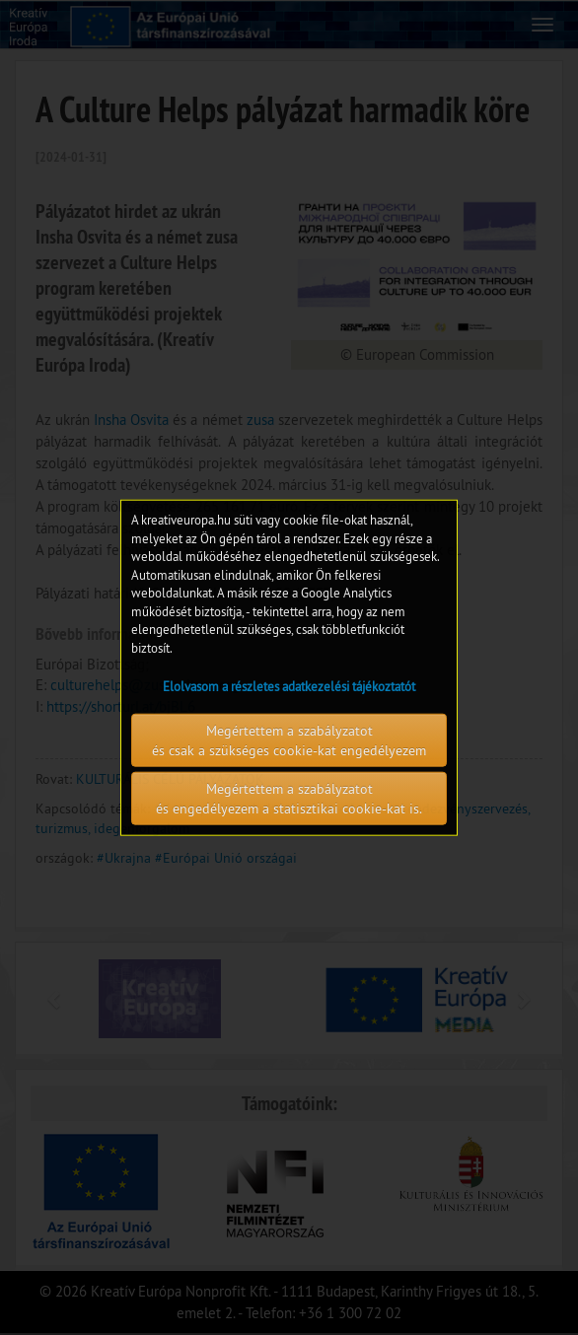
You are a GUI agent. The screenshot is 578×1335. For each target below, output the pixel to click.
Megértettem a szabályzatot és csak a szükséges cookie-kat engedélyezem (289, 739)
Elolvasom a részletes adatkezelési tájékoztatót (289, 685)
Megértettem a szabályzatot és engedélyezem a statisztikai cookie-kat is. (289, 797)
